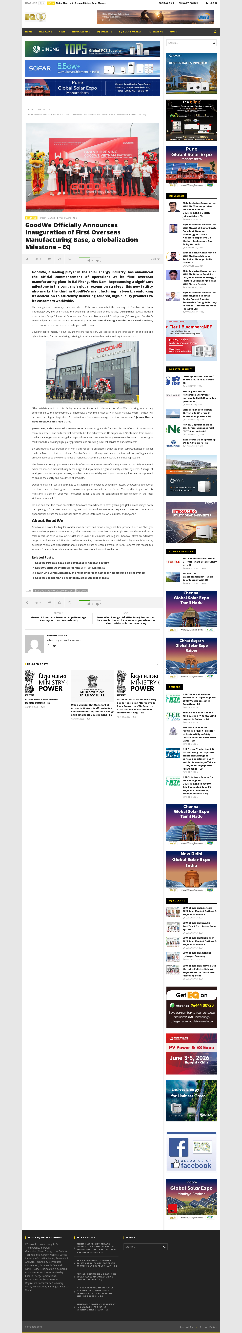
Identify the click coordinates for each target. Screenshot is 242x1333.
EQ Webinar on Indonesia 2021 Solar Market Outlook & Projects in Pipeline (200, 911)
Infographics (81, 31)
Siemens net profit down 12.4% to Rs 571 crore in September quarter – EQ (197, 413)
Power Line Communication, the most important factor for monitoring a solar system (90, 572)
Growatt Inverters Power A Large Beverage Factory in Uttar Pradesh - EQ (59, 617)
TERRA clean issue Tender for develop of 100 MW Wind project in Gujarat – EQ (199, 716)
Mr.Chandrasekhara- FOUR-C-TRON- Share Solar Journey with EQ (200, 561)
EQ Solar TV (104, 31)
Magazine (45, 31)
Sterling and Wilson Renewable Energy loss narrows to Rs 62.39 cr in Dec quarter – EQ (199, 396)
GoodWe (82, 590)
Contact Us (166, 3)
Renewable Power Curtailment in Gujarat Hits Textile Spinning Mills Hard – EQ (96, 1307)
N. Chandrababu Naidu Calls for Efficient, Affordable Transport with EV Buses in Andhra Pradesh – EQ (95, 1291)
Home (28, 31)
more (155, 258)
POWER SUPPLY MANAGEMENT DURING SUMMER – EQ (42, 701)
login (213, 3)
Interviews (156, 31)
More (173, 31)
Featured (31, 218)
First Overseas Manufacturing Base (54, 590)
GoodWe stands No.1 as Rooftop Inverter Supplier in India (72, 577)
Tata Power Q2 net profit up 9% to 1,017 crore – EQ (199, 441)
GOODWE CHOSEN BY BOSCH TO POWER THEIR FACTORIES (70, 567)
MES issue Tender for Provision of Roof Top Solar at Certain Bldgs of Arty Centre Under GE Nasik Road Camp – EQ (199, 734)
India (51, 3)
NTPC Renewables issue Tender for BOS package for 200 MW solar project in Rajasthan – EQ (199, 699)
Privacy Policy (188, 3)
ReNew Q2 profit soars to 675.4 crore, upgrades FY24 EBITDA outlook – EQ (198, 428)
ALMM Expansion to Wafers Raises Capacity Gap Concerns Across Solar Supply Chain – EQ (97, 1263)
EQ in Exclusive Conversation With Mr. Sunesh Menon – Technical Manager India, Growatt (199, 257)
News (62, 31)
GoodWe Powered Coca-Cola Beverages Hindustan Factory (72, 562)
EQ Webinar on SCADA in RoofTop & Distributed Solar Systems (199, 926)
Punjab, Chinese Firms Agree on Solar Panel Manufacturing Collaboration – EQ (96, 1277)
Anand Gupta (65, 218)
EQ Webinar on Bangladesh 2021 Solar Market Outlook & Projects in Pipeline (200, 941)
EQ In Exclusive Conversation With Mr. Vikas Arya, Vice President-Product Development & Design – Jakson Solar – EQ (199, 209)
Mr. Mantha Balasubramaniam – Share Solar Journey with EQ (198, 576)
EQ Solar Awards (130, 31)
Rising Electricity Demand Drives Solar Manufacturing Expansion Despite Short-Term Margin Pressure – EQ (81, 3)
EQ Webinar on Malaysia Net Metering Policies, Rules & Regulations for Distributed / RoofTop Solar (199, 970)
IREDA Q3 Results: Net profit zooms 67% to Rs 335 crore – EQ (199, 379)
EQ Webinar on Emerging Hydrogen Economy (197, 954)
